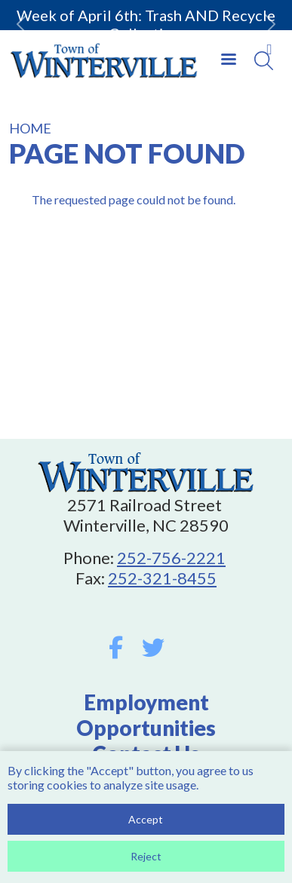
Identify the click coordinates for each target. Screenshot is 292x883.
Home (30, 128)
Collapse (269, 49)
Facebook (116, 647)
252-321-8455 (162, 578)
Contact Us (146, 753)
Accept (145, 823)
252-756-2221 (171, 557)
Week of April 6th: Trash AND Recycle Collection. (146, 24)
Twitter (153, 647)
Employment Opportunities (146, 714)
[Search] (263, 61)
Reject (146, 860)
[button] (22, 24)
